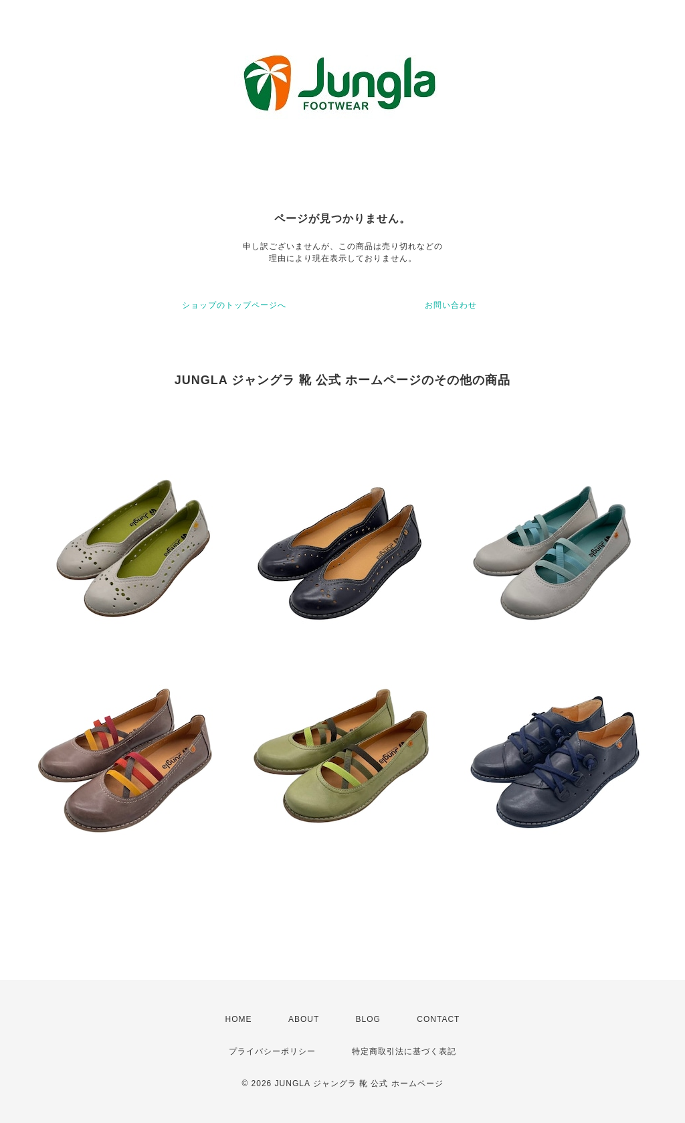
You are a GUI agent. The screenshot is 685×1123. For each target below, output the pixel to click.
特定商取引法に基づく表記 (404, 1051)
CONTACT (438, 1019)
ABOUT (303, 1019)
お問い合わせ (451, 305)
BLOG (368, 1019)
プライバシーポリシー (272, 1051)
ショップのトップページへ (234, 305)
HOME (238, 1019)
